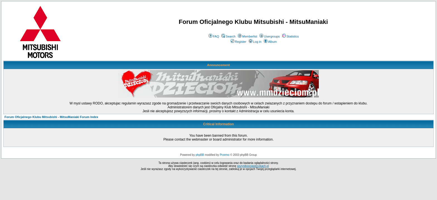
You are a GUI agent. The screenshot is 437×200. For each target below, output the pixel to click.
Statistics (290, 36)
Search (229, 36)
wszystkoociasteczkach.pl (253, 166)
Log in (255, 41)
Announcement (218, 65)
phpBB (200, 154)
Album (270, 41)
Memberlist (247, 36)
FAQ (214, 36)
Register (238, 41)
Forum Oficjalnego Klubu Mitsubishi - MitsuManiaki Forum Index (51, 117)
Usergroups (270, 36)
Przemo (224, 154)
